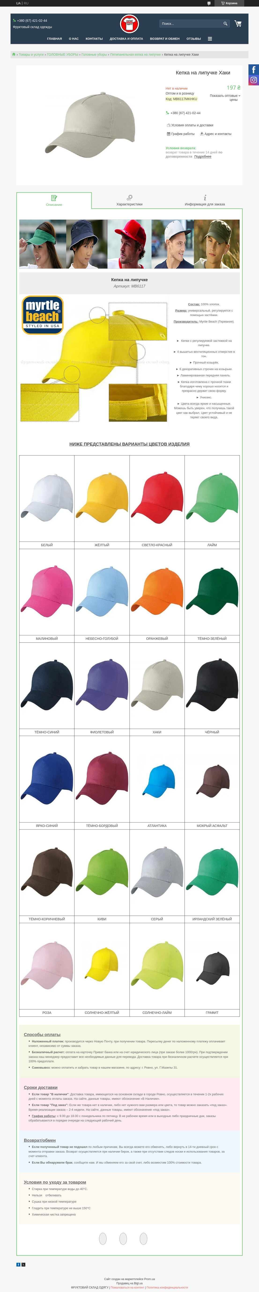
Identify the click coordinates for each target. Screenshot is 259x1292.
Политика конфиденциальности (167, 1287)
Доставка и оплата (126, 38)
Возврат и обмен (165, 38)
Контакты (94, 38)
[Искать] (225, 23)
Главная (54, 38)
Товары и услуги (31, 54)
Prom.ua (149, 1279)
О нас (74, 38)
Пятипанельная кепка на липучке (135, 54)
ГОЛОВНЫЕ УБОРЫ (62, 54)
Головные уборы (94, 54)
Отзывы (194, 38)
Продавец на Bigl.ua (129, 1283)
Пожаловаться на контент (127, 1287)
